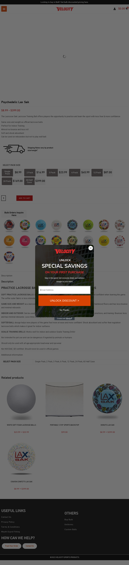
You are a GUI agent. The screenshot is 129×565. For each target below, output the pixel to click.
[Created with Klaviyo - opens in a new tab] (64, 318)
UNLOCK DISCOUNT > (64, 300)
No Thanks (64, 310)
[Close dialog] (90, 248)
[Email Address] (64, 290)
